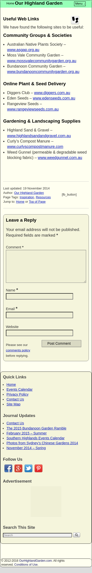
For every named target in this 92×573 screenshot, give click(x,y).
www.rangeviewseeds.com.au (33, 109)
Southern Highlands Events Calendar (35, 444)
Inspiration (27, 197)
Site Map (13, 410)
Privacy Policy (17, 400)
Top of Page (37, 201)
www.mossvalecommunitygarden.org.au (41, 61)
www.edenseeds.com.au (54, 98)
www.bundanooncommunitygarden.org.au (43, 72)
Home (10, 3)
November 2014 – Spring (26, 454)
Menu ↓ (80, 3)
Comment (15, 247)
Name (12, 296)
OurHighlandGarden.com (35, 566)
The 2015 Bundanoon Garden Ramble (36, 434)
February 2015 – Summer (26, 439)
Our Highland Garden (39, 3)
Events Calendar (19, 395)
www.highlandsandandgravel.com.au (39, 136)
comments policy (18, 356)
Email (12, 315)
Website (12, 333)
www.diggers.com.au (52, 93)
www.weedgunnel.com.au (60, 158)
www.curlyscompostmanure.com (35, 146)
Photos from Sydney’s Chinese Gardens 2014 (42, 449)
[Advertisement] (46, 507)
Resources (43, 197)
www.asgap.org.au (23, 50)
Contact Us (15, 405)
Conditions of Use (26, 570)
